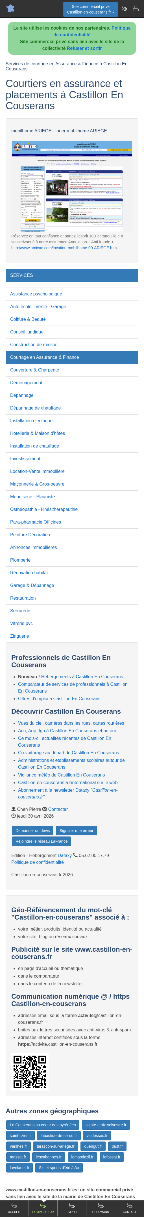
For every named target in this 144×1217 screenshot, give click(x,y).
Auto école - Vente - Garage (38, 306)
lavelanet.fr (19, 1167)
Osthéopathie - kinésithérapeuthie (44, 509)
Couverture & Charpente (34, 370)
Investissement (25, 458)
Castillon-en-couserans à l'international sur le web (68, 782)
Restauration (23, 598)
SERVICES (21, 275)
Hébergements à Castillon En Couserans (82, 676)
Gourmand (100, 1208)
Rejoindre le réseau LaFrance (41, 841)
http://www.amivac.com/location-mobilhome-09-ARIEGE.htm (64, 248)
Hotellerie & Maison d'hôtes (37, 433)
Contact (129, 1208)
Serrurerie (20, 610)
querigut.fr (93, 1146)
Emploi (72, 1208)
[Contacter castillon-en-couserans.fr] (135, 8)
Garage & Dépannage (32, 585)
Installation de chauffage (34, 446)
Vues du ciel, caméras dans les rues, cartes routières (71, 723)
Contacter (58, 809)
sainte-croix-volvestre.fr (106, 1125)
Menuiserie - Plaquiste (32, 496)
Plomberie (20, 560)
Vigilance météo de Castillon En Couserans (61, 775)
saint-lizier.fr (20, 1135)
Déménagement (26, 382)
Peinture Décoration (30, 534)
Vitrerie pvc (21, 623)
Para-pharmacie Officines (35, 522)
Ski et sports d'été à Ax (59, 1167)
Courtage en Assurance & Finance (44, 357)
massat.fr (18, 1157)
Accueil (14, 1208)
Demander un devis (33, 830)
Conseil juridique (26, 332)
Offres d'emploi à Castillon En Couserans (59, 698)
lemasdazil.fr (82, 1157)
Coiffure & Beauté (28, 319)
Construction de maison (34, 344)
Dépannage (22, 395)
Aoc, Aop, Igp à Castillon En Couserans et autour (67, 730)
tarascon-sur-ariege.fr (56, 1146)
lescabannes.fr (49, 1157)
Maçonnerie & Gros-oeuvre (37, 484)
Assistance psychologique (36, 294)
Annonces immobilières (33, 547)
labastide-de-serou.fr (59, 1135)
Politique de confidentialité (37, 862)
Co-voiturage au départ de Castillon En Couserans (68, 752)
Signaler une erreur (76, 830)
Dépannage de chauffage (35, 408)
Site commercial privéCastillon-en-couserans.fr (90, 9)
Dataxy (65, 855)
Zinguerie (19, 636)
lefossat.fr (112, 1157)
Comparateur (43, 1208)
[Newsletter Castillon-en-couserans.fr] (124, 8)
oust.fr (117, 1146)
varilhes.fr (18, 1146)
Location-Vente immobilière (37, 471)
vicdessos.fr (97, 1135)
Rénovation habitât (29, 572)
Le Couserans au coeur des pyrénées (43, 1125)
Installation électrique (31, 420)
